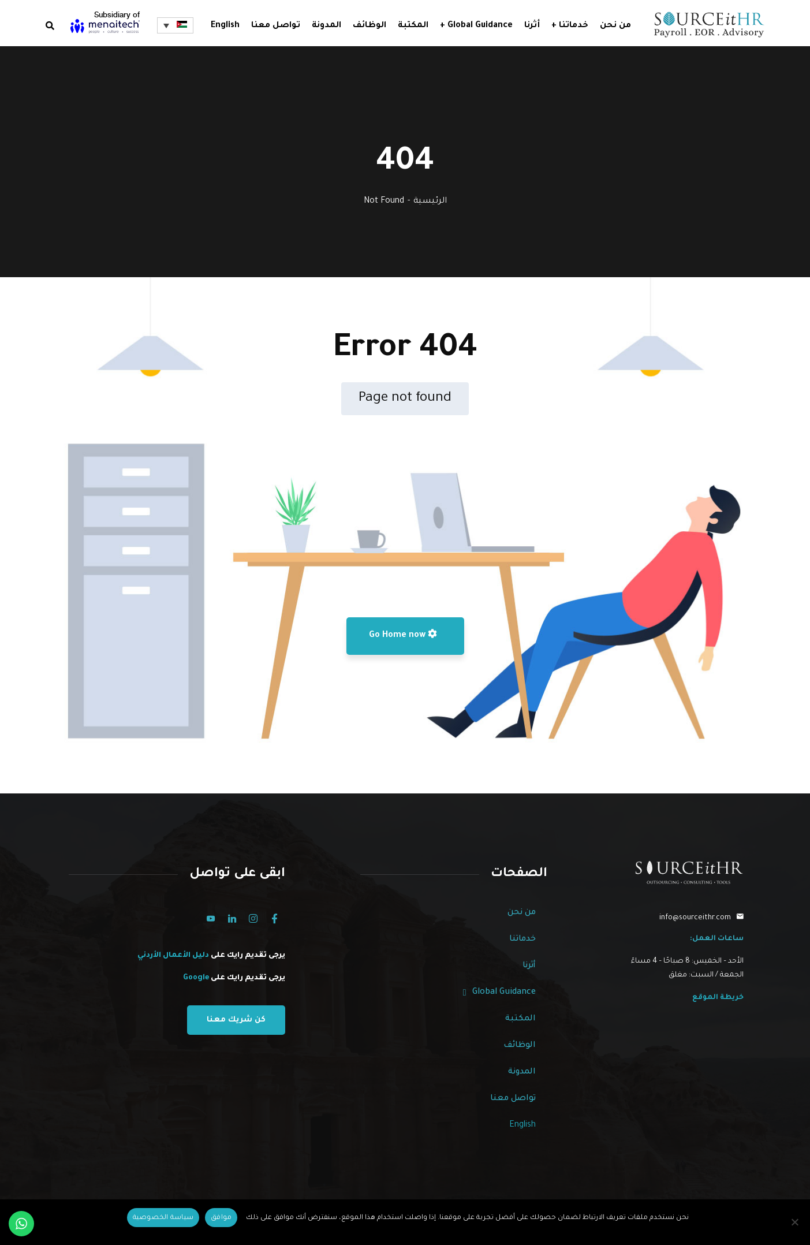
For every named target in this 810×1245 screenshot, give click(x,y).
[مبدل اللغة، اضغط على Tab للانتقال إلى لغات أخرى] (175, 25)
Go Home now (403, 634)
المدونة (522, 1072)
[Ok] (221, 1217)
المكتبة (520, 1019)
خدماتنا (522, 939)
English (225, 26)
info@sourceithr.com (695, 918)
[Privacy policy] (163, 1217)
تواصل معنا (513, 1099)
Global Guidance (499, 992)
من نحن (521, 913)
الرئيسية (430, 201)
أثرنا (529, 966)
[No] (795, 1222)
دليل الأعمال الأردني (174, 956)
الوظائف (519, 1045)
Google (196, 978)
